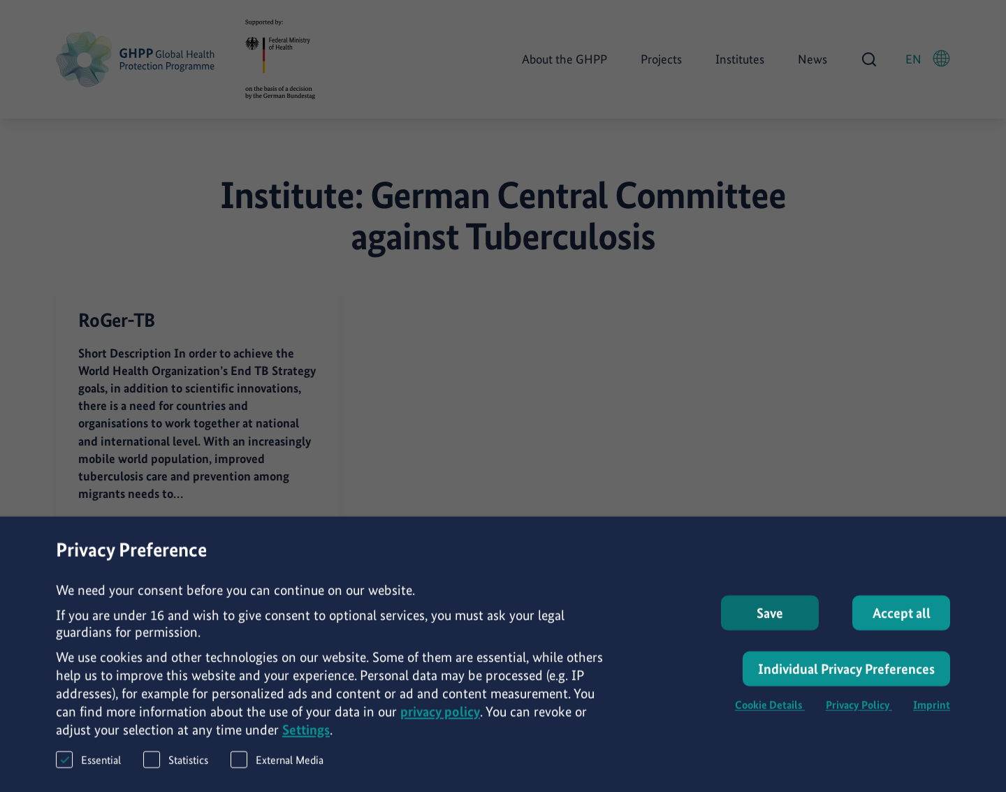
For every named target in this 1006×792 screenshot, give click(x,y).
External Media (277, 766)
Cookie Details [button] (770, 711)
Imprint (931, 711)
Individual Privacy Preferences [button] (846, 675)
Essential (88, 766)
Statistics (175, 766)
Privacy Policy (859, 711)
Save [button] (770, 619)
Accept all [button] (902, 619)
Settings (306, 736)
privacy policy (440, 718)
